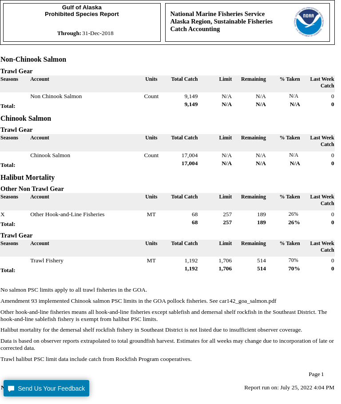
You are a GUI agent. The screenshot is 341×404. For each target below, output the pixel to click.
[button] (46, 388)
